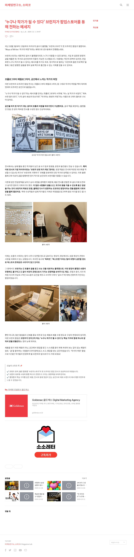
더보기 (84, 478)
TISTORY (8, 541)
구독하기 (46, 455)
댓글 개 (7, 511)
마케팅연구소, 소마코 (18, 5)
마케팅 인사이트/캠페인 (12, 32)
